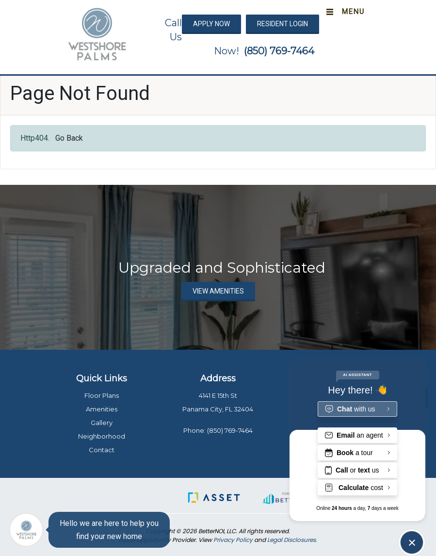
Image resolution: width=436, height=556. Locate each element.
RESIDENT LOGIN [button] (282, 24)
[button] (96, 33)
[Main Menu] (26, 529)
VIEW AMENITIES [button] (218, 291)
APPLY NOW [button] (211, 24)
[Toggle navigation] (343, 12)
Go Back (69, 138)
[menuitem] (27, 382)
